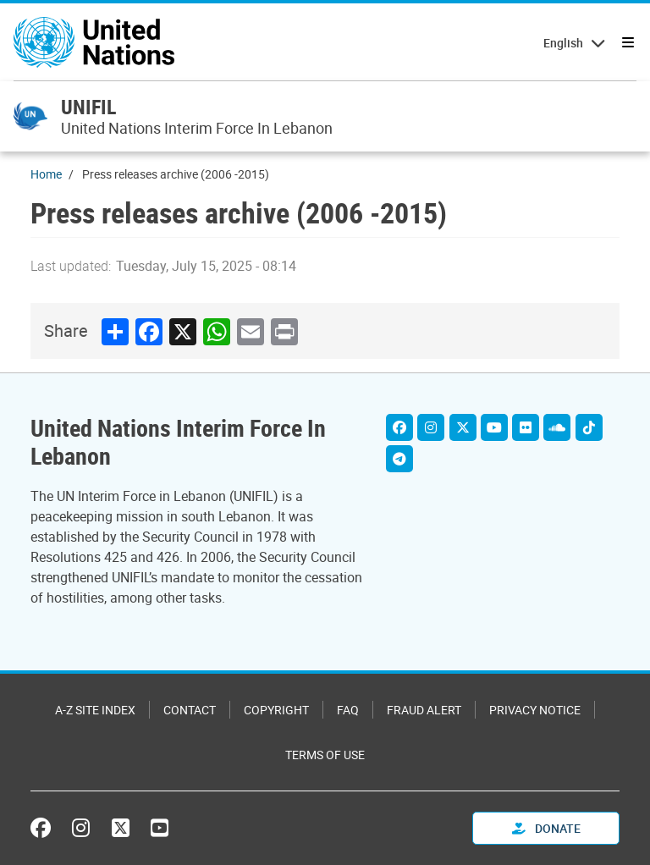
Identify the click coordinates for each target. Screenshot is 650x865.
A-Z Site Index (95, 710)
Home (46, 174)
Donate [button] (546, 828)
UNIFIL (88, 106)
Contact (189, 710)
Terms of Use (325, 755)
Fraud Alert (424, 710)
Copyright (276, 710)
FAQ (348, 710)
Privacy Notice (535, 710)
